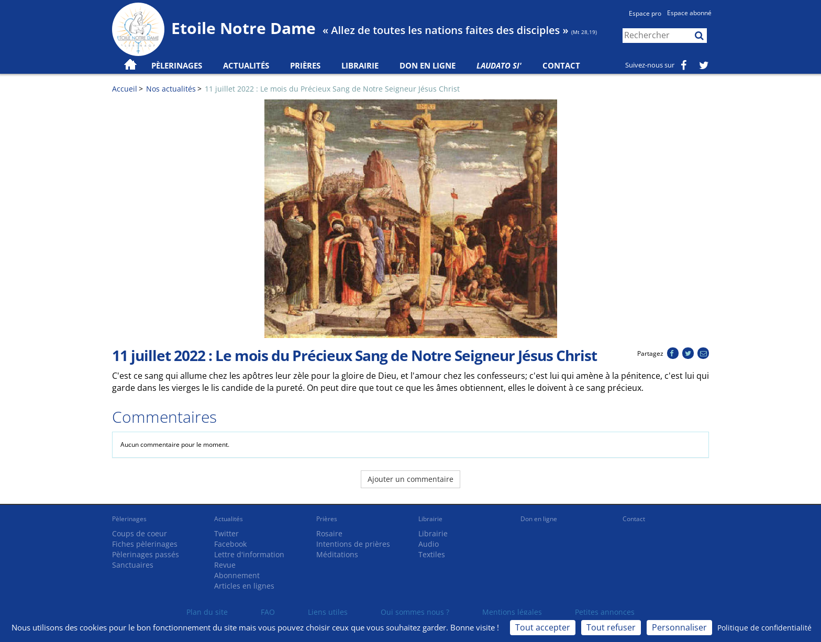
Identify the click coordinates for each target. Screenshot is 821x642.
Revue (225, 565)
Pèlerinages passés (145, 554)
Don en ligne (428, 65)
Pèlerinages (129, 518)
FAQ (268, 612)
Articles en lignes (244, 586)
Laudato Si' (499, 65)
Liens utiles (328, 612)
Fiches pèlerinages (144, 544)
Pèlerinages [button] (176, 65)
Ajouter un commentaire (410, 479)
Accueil (124, 89)
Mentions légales (512, 612)
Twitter (226, 533)
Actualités (228, 518)
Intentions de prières (353, 544)
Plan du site (207, 612)
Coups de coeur (139, 533)
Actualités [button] (246, 65)
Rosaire (329, 533)
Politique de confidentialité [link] (764, 628)
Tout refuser (611, 627)
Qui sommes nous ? (415, 612)
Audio (428, 544)
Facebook (230, 544)
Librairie (360, 65)
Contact (561, 65)
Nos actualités (171, 89)
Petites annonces (605, 612)
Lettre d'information (249, 554)
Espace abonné (689, 12)
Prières (305, 65)
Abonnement (237, 575)
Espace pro (645, 13)
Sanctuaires (132, 565)
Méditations (337, 554)
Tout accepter (542, 627)
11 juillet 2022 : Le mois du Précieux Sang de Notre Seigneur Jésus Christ (332, 89)
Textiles (431, 554)
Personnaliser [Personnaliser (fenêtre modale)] (679, 627)
